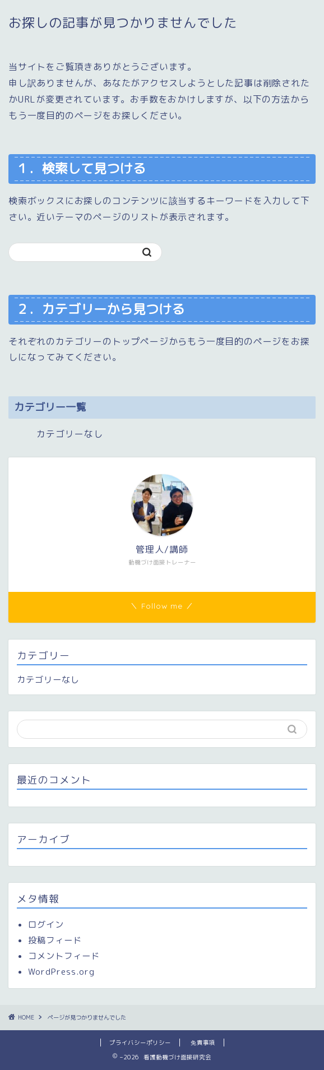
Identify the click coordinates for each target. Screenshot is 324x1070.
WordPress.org (61, 972)
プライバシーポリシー (140, 1042)
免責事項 (203, 1042)
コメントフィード (64, 956)
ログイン (46, 924)
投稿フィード (55, 940)
